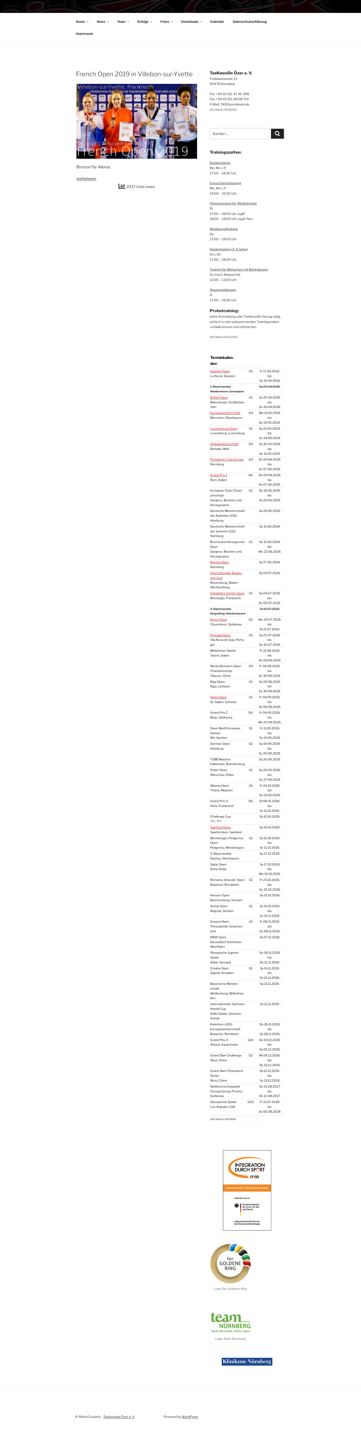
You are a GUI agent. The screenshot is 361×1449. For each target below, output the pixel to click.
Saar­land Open (220, 850)
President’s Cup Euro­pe (227, 482)
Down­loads (192, 51)
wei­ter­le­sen (86, 208)
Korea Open (218, 643)
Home (82, 51)
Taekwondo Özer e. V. (119, 1426)
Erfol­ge (145, 51)
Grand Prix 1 (218, 498)
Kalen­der (217, 51)
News (103, 51)
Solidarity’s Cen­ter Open (227, 616)
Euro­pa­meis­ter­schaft (225, 436)
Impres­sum (84, 63)
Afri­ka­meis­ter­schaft (224, 467)
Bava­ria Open (219, 585)
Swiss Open (218, 720)
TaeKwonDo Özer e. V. (160, 18)
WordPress (190, 1426)
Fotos (167, 51)
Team (123, 51)
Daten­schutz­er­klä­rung (250, 51)
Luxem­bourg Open (223, 452)
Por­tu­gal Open (220, 658)
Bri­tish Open (219, 420)
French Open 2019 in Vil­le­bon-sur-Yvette (134, 103)
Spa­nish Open (220, 394)
